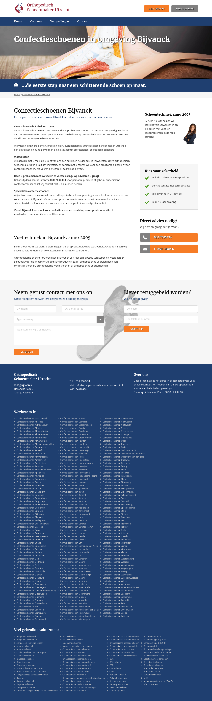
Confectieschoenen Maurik (72, 578)
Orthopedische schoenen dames (124, 637)
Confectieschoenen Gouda (72, 428)
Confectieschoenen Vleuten (115, 552)
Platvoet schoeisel (117, 675)
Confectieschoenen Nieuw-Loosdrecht (77, 616)
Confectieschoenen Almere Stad (32, 441)
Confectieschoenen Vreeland (116, 556)
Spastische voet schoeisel (156, 656)
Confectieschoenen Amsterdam (31, 463)
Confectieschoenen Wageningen (118, 568)
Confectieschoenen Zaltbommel (117, 597)
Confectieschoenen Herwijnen (74, 466)
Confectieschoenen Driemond (30, 597)
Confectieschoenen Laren (72, 517)
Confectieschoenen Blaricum (30, 517)
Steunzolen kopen (152, 672)
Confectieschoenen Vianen (115, 546)
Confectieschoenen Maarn (72, 562)
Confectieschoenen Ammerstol (31, 454)
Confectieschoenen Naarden (73, 603)
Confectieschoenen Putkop (115, 466)
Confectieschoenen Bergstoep (31, 501)
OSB (111, 665)
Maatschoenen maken (72, 640)
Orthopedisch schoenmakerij (75, 672)
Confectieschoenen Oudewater (117, 460)
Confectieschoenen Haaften (73, 441)
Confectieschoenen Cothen (29, 552)
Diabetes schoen (24, 662)
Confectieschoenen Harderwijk (74, 450)
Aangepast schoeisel (26, 637)
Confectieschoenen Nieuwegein (75, 619)
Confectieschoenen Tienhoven (117, 524)
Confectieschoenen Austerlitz (30, 476)
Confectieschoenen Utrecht (115, 536)
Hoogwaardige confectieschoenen (32, 675)
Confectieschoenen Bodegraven (31, 520)
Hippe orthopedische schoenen (31, 672)
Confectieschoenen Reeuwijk (116, 473)
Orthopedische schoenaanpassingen (79, 688)
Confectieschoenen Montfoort (74, 591)
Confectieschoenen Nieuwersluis (118, 419)
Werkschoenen (151, 684)
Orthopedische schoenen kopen (124, 643)
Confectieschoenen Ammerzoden (32, 457)
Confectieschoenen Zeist (114, 603)
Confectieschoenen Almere (29, 428)
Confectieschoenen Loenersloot (75, 549)
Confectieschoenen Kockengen (74, 508)
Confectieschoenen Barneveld (30, 485)
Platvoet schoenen (118, 678)
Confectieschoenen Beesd (29, 489)
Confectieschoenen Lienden (73, 536)
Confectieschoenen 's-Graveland (32, 419)
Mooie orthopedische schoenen (77, 646)
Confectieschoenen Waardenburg (118, 559)
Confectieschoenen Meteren (73, 581)
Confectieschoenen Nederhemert (75, 607)
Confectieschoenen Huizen (72, 485)
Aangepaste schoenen (27, 640)
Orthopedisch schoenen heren (76, 659)
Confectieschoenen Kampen (73, 498)
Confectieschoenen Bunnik (29, 543)
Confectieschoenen (25, 656)
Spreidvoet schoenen (153, 665)
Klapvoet (21, 678)
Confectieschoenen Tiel (113, 520)
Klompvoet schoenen (26, 688)
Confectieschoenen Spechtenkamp (119, 508)
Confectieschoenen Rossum (115, 485)
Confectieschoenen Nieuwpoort (117, 422)
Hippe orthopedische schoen (30, 668)
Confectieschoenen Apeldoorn (31, 473)
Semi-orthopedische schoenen (158, 652)
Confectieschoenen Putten (115, 469)
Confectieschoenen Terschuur (116, 517)
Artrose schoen (24, 649)
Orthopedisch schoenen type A (76, 665)
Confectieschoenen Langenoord (75, 514)
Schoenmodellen (151, 646)
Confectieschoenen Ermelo (72, 419)
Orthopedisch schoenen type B (76, 668)
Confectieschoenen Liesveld (73, 540)
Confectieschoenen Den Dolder (31, 571)
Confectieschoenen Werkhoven (117, 575)
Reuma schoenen (117, 681)
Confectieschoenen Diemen (29, 575)
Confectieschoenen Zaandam (116, 594)
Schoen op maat (117, 691)
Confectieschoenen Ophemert (117, 444)
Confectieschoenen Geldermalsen (76, 425)
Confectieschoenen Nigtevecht (117, 425)
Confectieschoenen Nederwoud (74, 613)
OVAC (112, 672)
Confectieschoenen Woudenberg (118, 591)
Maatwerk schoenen (71, 643)
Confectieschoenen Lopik (71, 556)
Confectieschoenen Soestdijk (116, 501)
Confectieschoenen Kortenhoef (74, 511)
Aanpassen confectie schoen (30, 643)
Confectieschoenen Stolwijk (115, 514)
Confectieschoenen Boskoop (30, 527)
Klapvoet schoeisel (25, 681)
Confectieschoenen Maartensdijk (75, 575)
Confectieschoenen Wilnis (115, 581)
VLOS (146, 678)
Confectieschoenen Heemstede (74, 460)
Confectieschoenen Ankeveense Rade (34, 469)
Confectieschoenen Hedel (72, 457)
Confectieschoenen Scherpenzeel (118, 489)
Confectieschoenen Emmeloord (31, 619)
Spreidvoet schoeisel (153, 662)
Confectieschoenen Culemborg (31, 556)
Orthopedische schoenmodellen (124, 646)
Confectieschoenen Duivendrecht (32, 603)
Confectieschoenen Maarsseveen (75, 571)
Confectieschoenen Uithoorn (116, 533)
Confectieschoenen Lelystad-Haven (76, 527)
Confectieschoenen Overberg (116, 463)
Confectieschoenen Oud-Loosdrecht (119, 450)
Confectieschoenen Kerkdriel (73, 501)
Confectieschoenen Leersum (73, 520)
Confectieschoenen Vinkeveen (117, 549)
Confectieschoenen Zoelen (115, 613)
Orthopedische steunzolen (121, 652)
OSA (111, 659)
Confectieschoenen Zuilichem (116, 616)
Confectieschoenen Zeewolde (116, 600)
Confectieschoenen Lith (71, 543)
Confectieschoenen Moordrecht (75, 594)
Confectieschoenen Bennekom (31, 492)
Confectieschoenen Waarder (116, 562)
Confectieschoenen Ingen (72, 492)
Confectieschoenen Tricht (114, 530)
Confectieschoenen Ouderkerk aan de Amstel (124, 454)
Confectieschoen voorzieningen (31, 652)
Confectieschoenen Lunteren (73, 559)
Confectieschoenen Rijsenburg (117, 482)
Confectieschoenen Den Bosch (31, 568)
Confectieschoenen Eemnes (29, 616)
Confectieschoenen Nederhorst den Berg (79, 610)
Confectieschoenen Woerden (116, 584)
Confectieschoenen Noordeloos (117, 438)
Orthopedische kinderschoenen (76, 684)
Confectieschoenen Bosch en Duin (33, 524)
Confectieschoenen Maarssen (74, 568)
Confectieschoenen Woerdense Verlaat (121, 587)
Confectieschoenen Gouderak (74, 431)
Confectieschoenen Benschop (30, 495)
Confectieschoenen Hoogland (74, 479)
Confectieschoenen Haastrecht (74, 447)
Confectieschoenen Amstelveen (31, 460)
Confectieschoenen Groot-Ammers (76, 438)
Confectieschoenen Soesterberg (117, 505)
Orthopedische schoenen (74, 691)
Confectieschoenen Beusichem (31, 508)
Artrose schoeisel (25, 646)
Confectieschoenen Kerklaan (73, 505)
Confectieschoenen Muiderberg (75, 600)
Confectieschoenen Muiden (73, 597)
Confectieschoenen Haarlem (73, 444)
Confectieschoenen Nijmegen (116, 434)
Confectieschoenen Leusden (73, 530)
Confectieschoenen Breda (29, 530)
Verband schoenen (152, 675)
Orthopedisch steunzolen (74, 675)
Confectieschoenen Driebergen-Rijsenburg (36, 591)
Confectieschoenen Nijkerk (115, 428)
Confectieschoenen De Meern (30, 562)
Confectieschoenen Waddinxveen (118, 565)
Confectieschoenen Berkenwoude (32, 505)
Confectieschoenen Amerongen (31, 447)
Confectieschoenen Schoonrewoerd (119, 495)
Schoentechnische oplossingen (158, 649)
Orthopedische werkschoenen (123, 656)
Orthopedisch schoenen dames (76, 656)
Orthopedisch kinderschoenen (76, 649)
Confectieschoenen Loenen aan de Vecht (79, 546)
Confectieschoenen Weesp (115, 571)
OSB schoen (115, 668)
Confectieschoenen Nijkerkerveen (118, 431)
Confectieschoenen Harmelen (74, 454)
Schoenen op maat (152, 637)
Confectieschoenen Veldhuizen (117, 543)
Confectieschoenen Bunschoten (31, 546)
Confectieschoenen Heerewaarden (76, 463)
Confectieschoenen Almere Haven (32, 434)
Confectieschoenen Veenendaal (117, 540)
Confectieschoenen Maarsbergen (75, 565)
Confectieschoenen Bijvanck (30, 511)
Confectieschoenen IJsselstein (74, 489)
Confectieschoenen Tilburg (115, 527)
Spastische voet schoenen (156, 659)
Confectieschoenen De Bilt (29, 559)
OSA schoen (115, 662)
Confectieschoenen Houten (72, 482)
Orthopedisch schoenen (73, 652)
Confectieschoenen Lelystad (73, 524)
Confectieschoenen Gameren (73, 422)
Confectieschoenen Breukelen (30, 533)
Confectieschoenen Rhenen (115, 479)
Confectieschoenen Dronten (30, 600)
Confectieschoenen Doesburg (30, 578)
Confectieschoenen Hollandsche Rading (78, 476)
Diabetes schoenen (25, 665)
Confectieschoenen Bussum (29, 549)
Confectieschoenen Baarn (29, 482)
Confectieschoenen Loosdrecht (74, 552)
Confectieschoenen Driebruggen (32, 594)
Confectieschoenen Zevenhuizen (118, 610)
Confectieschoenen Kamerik (73, 495)
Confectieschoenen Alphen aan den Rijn (35, 444)
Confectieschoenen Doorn (29, 581)
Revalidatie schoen (118, 688)
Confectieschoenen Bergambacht (32, 498)
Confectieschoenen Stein (114, 511)
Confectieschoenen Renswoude (117, 476)
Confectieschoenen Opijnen (115, 447)
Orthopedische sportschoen (122, 649)
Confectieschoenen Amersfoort (31, 450)
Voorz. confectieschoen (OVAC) (158, 681)
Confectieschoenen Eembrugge (31, 613)
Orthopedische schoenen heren (124, 640)
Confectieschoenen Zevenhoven (117, 607)
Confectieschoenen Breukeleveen (32, 536)
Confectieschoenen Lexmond (73, 533)
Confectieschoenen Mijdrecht (73, 584)
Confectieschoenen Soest (114, 498)
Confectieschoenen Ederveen (30, 610)
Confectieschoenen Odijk (114, 441)
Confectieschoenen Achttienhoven (32, 425)
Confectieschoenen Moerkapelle (75, 587)
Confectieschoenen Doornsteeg (31, 584)
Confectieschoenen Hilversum (74, 469)
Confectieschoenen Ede (27, 607)
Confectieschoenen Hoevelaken (75, 473)
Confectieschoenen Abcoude (30, 422)
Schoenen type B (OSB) (154, 643)
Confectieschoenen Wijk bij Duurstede (120, 578)
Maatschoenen (69, 637)
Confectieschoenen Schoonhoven (118, 492)
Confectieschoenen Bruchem (30, 540)
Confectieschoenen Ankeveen (30, 466)
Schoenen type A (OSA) (154, 640)
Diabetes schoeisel (25, 659)
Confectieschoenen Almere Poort (32, 438)
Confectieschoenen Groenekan (74, 434)
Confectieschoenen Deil (28, 565)
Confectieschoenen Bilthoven (30, 514)
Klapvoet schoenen (25, 684)
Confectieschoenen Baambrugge (32, 479)
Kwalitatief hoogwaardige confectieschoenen (37, 691)
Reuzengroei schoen (118, 684)
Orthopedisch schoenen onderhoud (78, 662)
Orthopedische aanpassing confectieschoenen (83, 678)
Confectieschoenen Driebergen (31, 587)
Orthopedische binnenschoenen (77, 681)
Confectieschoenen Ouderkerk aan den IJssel (123, 457)
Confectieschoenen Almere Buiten (32, 431)
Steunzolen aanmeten (154, 668)
